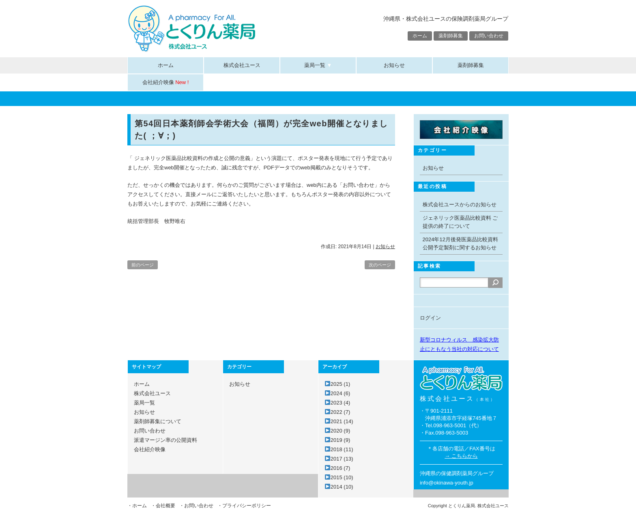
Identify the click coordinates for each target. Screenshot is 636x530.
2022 (340, 412)
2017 (342, 459)
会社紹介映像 (165, 82)
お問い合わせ (488, 36)
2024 (340, 393)
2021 (342, 421)
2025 (340, 384)
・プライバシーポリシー (244, 505)
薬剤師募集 (450, 36)
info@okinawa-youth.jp (446, 483)
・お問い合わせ (196, 505)
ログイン (430, 318)
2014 (342, 487)
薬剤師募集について (157, 421)
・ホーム (137, 505)
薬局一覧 (318, 65)
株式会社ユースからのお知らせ (459, 204)
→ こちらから (461, 456)
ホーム (420, 36)
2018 (342, 449)
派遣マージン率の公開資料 (165, 440)
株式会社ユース (241, 65)
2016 (340, 468)
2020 (340, 431)
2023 (340, 403)
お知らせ (394, 65)
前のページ (142, 264)
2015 (342, 477)
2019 (340, 440)
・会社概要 (163, 505)
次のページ (380, 264)
